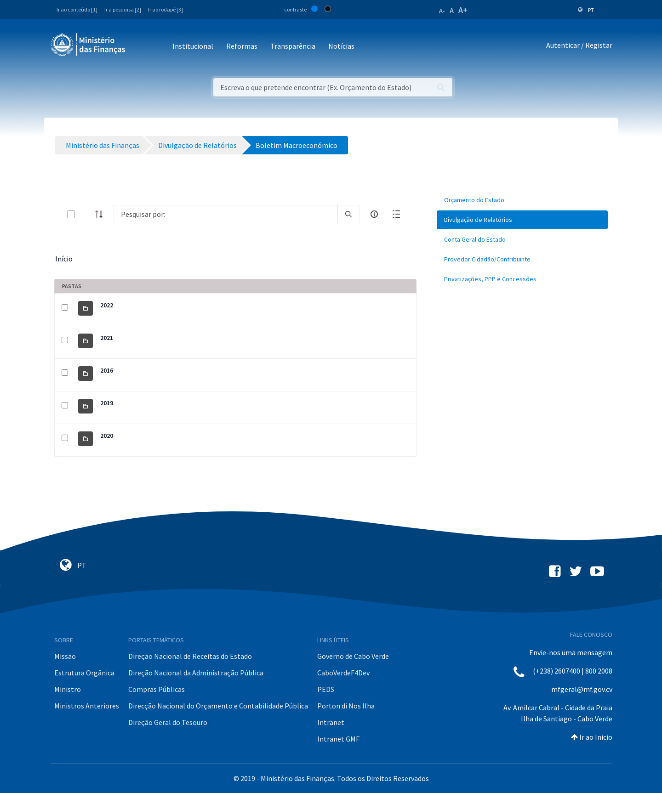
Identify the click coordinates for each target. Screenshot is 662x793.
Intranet (330, 722)
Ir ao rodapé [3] (165, 9)
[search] (348, 214)
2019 (106, 403)
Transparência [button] (292, 46)
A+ (463, 10)
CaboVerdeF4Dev (343, 672)
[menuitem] (522, 200)
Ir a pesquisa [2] (122, 9)
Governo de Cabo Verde (353, 656)
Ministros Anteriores (86, 705)
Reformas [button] (241, 46)
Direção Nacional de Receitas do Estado (190, 656)
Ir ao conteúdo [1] (77, 9)
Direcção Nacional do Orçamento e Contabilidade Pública (218, 705)
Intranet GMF (338, 738)
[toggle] (86, 214)
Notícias (341, 46)
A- (442, 10)
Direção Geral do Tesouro (167, 722)
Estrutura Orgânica (84, 672)
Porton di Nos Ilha (346, 705)
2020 (106, 435)
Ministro (67, 689)
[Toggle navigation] (140, 46)
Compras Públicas (156, 689)
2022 (106, 305)
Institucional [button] (192, 46)
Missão (65, 656)
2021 (106, 338)
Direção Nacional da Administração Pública (195, 672)
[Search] (225, 214)
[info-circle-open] (374, 214)
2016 (106, 370)
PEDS (325, 689)
